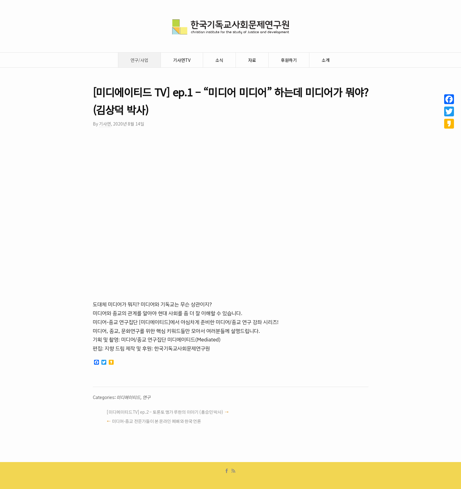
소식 (219, 60)
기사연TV (182, 60)
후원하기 (289, 60)
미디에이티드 (128, 398)
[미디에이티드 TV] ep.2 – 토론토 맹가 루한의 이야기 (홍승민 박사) (165, 412)
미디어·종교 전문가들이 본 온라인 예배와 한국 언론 (156, 421)
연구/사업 (139, 60)
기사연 (105, 124)
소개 (326, 60)
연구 (146, 398)
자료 (252, 60)
